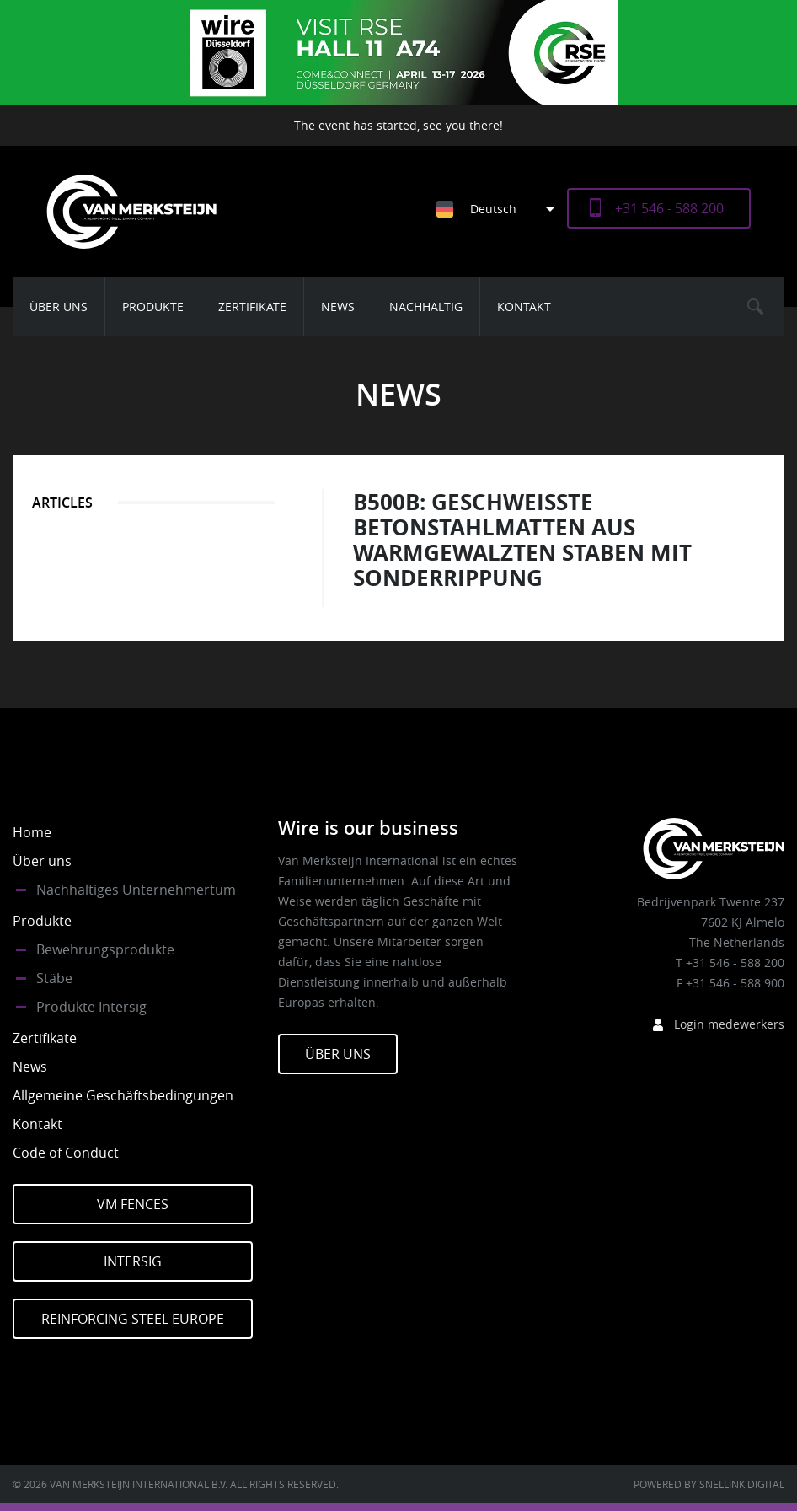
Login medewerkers (729, 1024)
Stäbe (54, 978)
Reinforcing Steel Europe (132, 1318)
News (338, 306)
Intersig (133, 1261)
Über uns (58, 306)
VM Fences (132, 1204)
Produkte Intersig (91, 1006)
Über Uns (338, 1054)
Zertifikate (252, 306)
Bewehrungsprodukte (105, 949)
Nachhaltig (426, 306)
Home (32, 832)
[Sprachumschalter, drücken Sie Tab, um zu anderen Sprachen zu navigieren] (502, 208)
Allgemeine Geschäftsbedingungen (123, 1095)
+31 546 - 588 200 (669, 208)
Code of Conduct (66, 1152)
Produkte (153, 306)
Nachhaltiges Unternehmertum (136, 889)
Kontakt (524, 306)
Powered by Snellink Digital (709, 1484)
